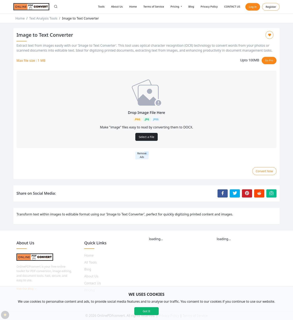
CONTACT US (232, 6)
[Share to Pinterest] (247, 193)
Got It (146, 311)
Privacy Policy (209, 6)
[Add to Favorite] (269, 35)
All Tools (90, 262)
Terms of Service (153, 6)
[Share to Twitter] (235, 193)
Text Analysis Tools (43, 18)
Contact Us (92, 283)
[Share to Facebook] (223, 193)
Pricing (175, 6)
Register (271, 7)
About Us (117, 6)
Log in (253, 7)
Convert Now (264, 171)
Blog (191, 6)
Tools (101, 6)
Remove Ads (141, 155)
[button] (55, 7)
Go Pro (269, 60)
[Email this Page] (271, 193)
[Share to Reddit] (259, 193)
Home (133, 6)
